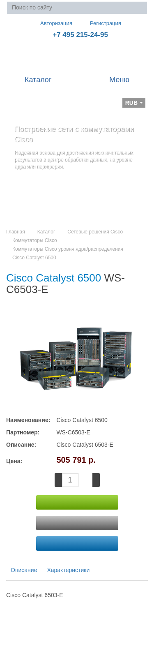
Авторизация (52, 23)
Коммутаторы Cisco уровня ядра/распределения (67, 249)
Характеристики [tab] (68, 570)
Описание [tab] (24, 570)
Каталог (46, 232)
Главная (15, 232)
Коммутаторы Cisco (34, 240)
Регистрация (99, 23)
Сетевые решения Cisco (95, 232)
